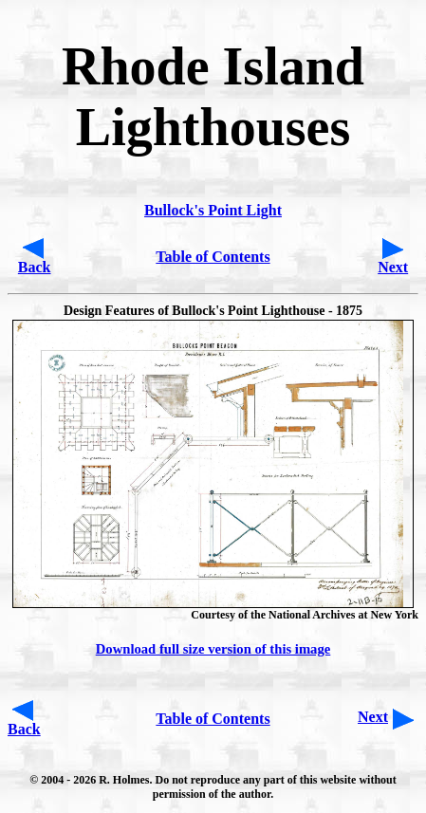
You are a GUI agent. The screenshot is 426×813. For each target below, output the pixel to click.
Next (393, 267)
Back (34, 267)
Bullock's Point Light (213, 210)
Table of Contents (212, 257)
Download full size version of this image (213, 648)
